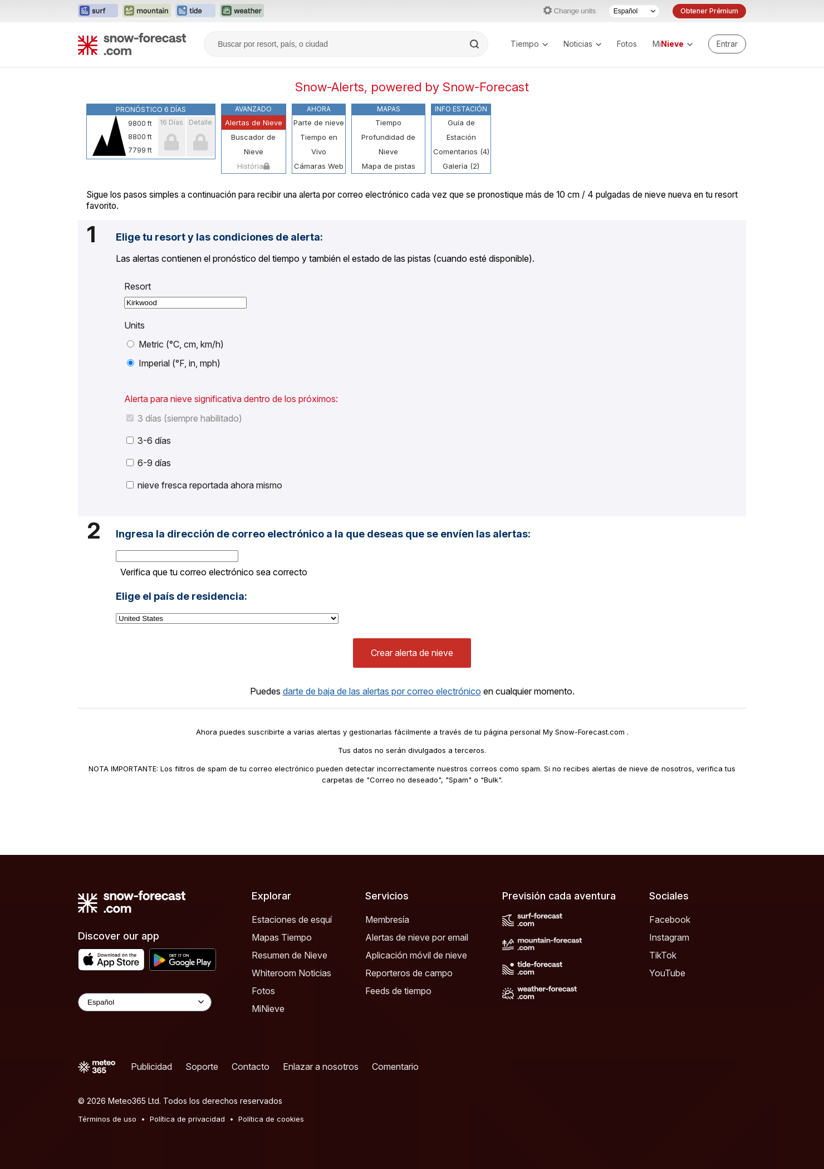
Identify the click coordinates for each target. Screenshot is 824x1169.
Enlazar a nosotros (321, 1066)
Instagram (669, 937)
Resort (137, 286)
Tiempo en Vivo (318, 144)
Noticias (582, 43)
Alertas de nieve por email (416, 937)
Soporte (201, 1066)
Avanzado (253, 109)
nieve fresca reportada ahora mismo (204, 485)
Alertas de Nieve (253, 122)
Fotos (627, 43)
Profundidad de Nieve (388, 144)
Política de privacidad (187, 1118)
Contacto (250, 1066)
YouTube (667, 973)
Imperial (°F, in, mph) (173, 363)
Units (134, 325)
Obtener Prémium (709, 11)
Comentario (395, 1066)
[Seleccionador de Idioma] (634, 11)
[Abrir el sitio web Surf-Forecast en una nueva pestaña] (98, 11)
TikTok (662, 955)
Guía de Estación (461, 129)
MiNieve (268, 1008)
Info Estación (461, 109)
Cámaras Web (319, 166)
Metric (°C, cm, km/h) (175, 344)
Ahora (319, 109)
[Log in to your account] (727, 44)
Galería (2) (461, 166)
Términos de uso (107, 1118)
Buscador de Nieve (253, 144)
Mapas (388, 109)
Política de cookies (271, 1118)
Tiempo (529, 43)
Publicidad (151, 1066)
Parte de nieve (318, 122)
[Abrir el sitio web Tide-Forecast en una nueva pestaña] (195, 11)
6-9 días (148, 462)
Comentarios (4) (461, 151)
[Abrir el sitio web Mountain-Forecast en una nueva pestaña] (146, 11)
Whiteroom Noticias (291, 973)
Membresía (387, 919)
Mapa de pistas (388, 166)
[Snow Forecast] (132, 44)
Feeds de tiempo (398, 990)
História (253, 166)
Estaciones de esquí (292, 919)
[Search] (475, 44)
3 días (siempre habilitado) (184, 418)
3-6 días (148, 440)
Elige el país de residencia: (181, 596)
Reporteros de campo (409, 973)
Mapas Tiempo (282, 937)
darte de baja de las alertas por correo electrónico (382, 691)
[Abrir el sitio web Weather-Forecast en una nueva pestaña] (242, 11)
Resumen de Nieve (289, 955)
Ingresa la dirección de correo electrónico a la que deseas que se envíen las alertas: (323, 534)
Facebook (669, 919)
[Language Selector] (145, 1002)
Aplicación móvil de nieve (416, 955)
